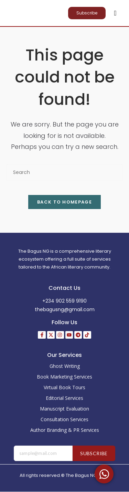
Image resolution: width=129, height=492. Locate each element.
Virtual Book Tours (64, 387)
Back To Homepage (64, 202)
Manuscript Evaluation (64, 408)
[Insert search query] (65, 172)
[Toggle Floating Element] (104, 473)
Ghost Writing (65, 366)
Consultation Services (64, 419)
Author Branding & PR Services (64, 430)
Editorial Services (64, 398)
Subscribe (94, 453)
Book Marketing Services (64, 376)
